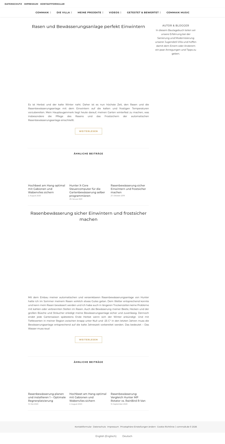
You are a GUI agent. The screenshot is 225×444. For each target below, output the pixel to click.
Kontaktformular (52, 4)
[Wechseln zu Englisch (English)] (104, 436)
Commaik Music (178, 12)
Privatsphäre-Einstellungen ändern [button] (138, 426)
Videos (114, 12)
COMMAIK (42, 12)
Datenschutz (13, 4)
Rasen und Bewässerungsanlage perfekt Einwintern (88, 26)
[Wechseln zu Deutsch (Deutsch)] (126, 436)
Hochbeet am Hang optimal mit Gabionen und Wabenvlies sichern (46, 189)
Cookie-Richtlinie (166, 426)
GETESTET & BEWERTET (143, 12)
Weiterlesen (88, 131)
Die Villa (63, 12)
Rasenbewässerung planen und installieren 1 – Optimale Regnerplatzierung (47, 397)
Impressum (31, 4)
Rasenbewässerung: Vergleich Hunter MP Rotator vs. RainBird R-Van (128, 397)
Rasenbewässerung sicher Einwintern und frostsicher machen (128, 189)
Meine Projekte (89, 12)
